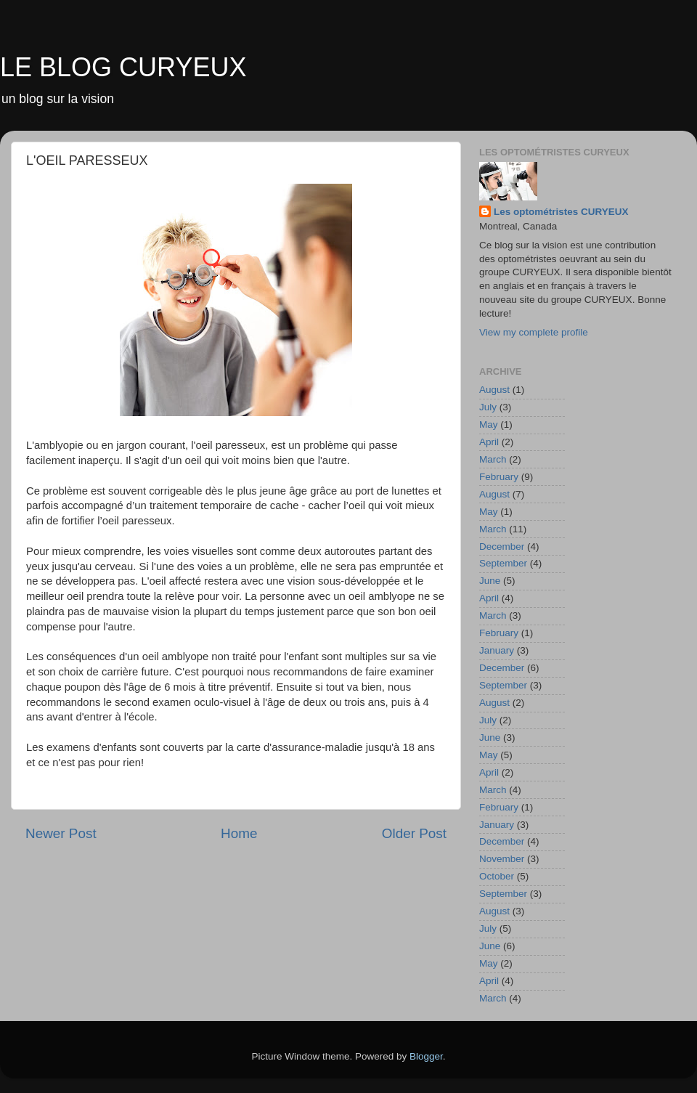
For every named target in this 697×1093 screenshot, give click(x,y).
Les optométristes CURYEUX (561, 211)
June (489, 580)
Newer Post (61, 833)
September (503, 563)
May (488, 424)
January (496, 650)
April (489, 441)
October (496, 876)
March (493, 459)
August (494, 389)
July (488, 407)
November (501, 858)
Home (239, 833)
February (498, 476)
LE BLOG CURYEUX (123, 67)
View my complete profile (533, 332)
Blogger (426, 1056)
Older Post (414, 833)
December (501, 546)
